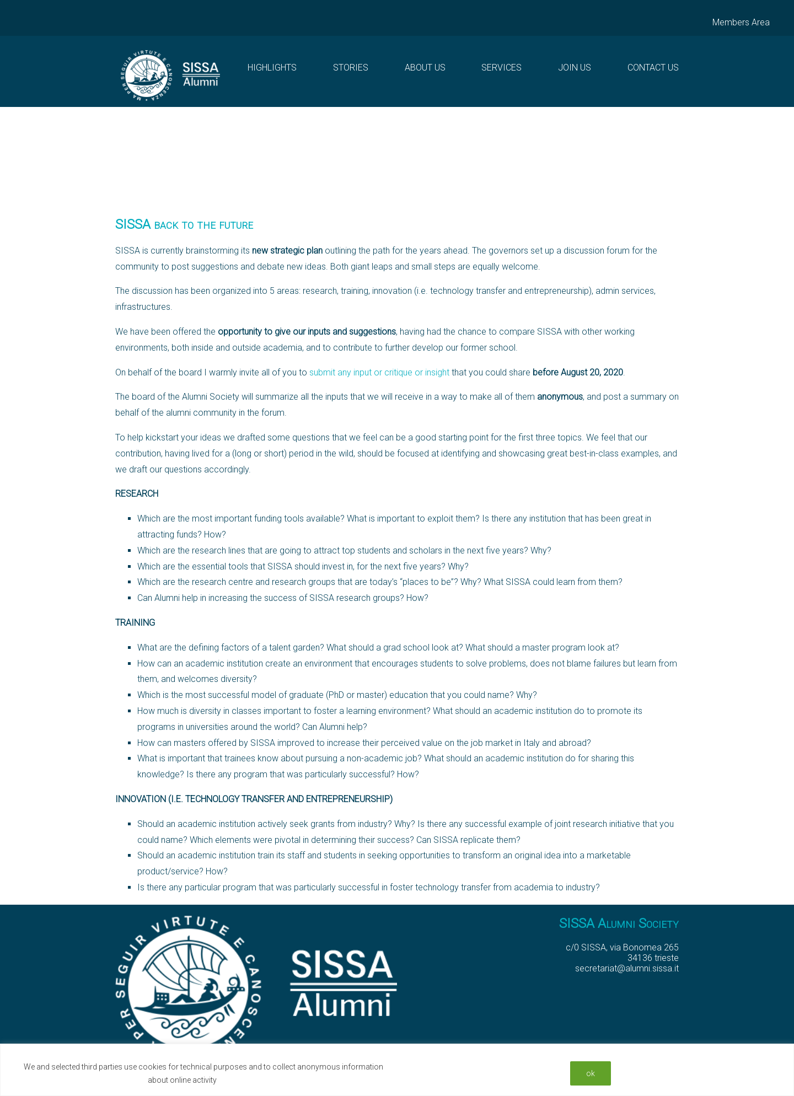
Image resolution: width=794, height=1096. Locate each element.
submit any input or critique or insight (379, 372)
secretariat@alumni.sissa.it (627, 968)
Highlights (272, 67)
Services (501, 67)
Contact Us (653, 67)
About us (425, 67)
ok (590, 1073)
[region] (397, 1070)
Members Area (741, 22)
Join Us (574, 67)
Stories (350, 67)
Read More (239, 1080)
